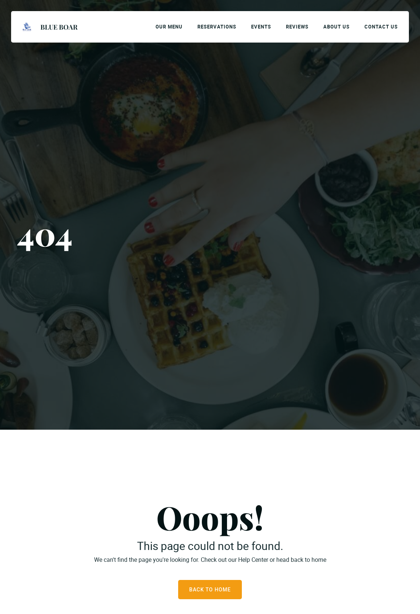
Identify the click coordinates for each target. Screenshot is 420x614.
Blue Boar (58, 27)
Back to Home (210, 590)
